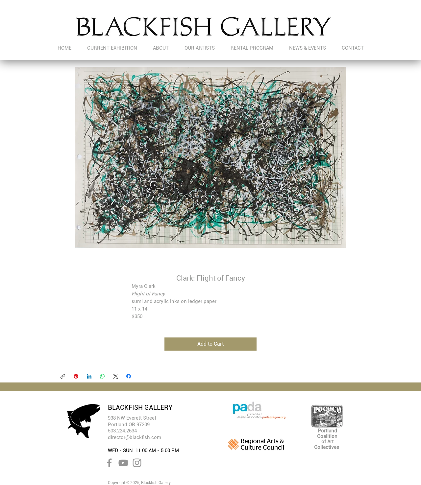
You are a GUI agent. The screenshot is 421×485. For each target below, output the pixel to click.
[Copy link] (62, 376)
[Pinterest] (76, 376)
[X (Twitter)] (115, 376)
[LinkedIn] (89, 376)
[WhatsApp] (102, 376)
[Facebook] (128, 376)
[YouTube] (123, 463)
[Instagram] (137, 463)
